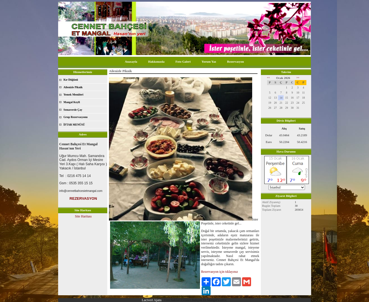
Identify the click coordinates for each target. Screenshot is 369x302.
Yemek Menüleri (73, 94)
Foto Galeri (183, 61)
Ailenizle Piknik (73, 87)
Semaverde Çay (72, 109)
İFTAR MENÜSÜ (74, 124)
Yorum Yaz (209, 61)
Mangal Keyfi (71, 102)
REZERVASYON (83, 198)
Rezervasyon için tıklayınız (219, 272)
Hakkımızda (156, 61)
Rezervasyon (235, 61)
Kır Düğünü (70, 79)
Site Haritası (83, 216)
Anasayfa (131, 61)
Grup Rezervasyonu (75, 117)
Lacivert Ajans (151, 300)
